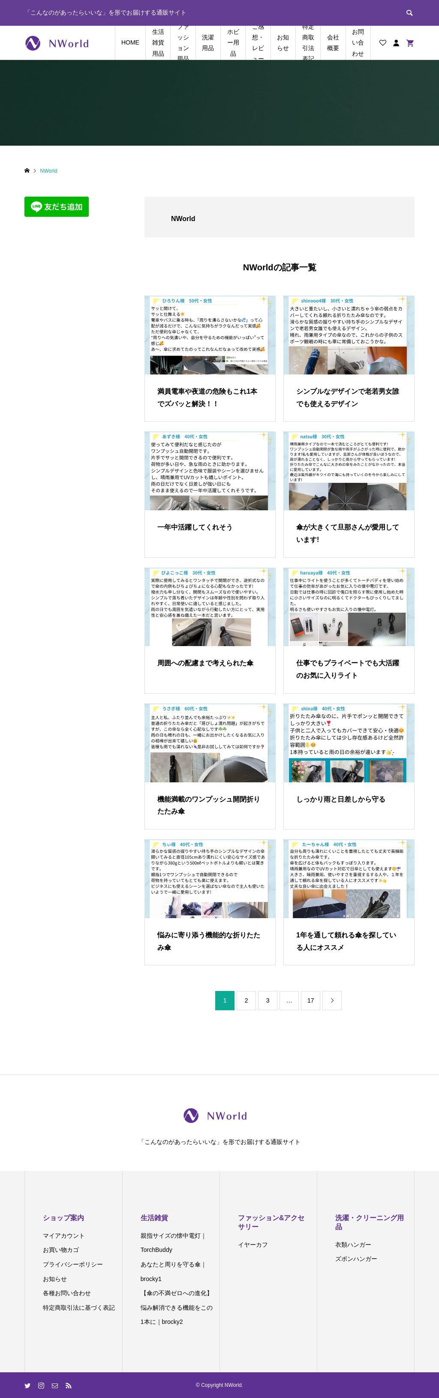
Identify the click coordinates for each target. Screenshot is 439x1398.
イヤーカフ (253, 1244)
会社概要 (333, 42)
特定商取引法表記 (308, 43)
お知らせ (283, 42)
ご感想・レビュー (258, 43)
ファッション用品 (183, 43)
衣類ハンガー (353, 1244)
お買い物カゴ (61, 1249)
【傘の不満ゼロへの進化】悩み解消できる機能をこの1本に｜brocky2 (177, 1307)
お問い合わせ (358, 42)
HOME (130, 42)
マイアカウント (64, 1235)
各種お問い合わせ (67, 1293)
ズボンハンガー (356, 1258)
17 (310, 1000)
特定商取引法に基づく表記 (79, 1307)
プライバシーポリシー (73, 1264)
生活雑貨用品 (158, 42)
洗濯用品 (208, 42)
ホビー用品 (233, 42)
